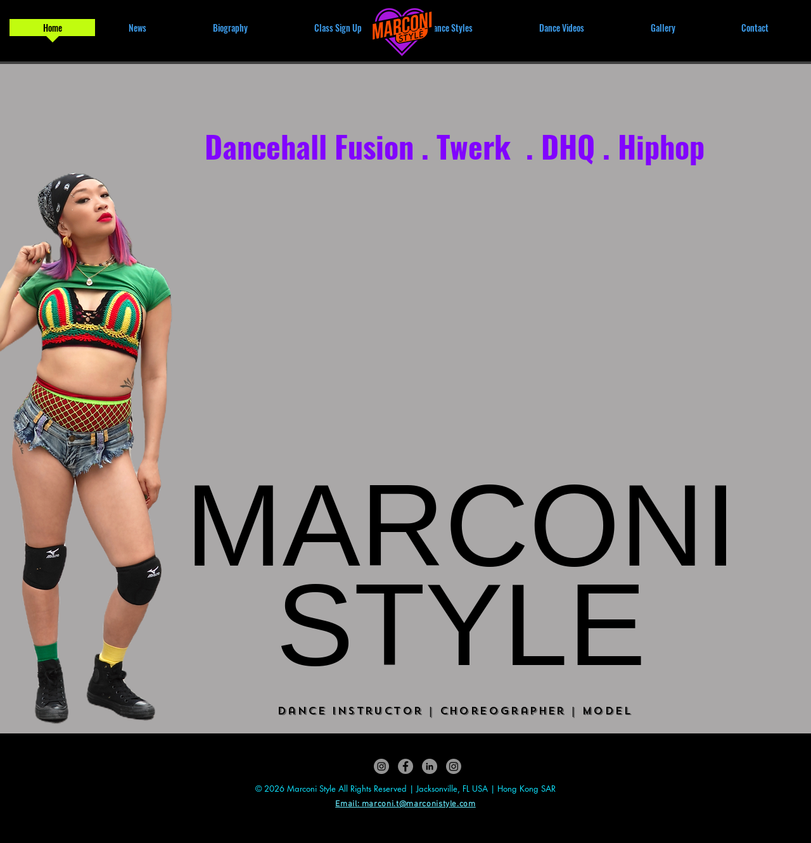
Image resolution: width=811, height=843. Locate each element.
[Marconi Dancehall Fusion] (405, 766)
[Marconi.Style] (381, 766)
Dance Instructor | (359, 711)
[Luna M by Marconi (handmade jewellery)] (453, 766)
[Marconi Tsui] (429, 766)
